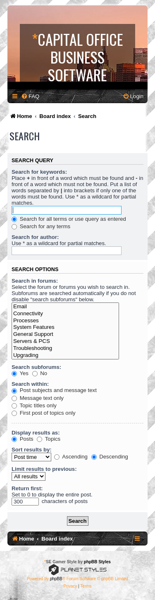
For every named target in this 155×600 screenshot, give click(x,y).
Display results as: (36, 433)
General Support (65, 334)
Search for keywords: (39, 172)
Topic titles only (34, 405)
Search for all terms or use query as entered (69, 219)
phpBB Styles (97, 562)
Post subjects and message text (54, 390)
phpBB (56, 578)
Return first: (27, 488)
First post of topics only (44, 413)
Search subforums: (36, 367)
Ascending (71, 457)
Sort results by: (32, 449)
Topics (48, 439)
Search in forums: (35, 281)
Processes (65, 320)
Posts (22, 439)
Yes (20, 373)
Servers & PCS (65, 341)
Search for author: (35, 237)
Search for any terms (41, 226)
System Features (65, 327)
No (40, 373)
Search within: (30, 384)
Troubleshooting (65, 348)
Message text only (38, 398)
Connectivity (65, 313)
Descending (109, 457)
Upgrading (65, 355)
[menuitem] (30, 96)
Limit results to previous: (44, 469)
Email (65, 306)
